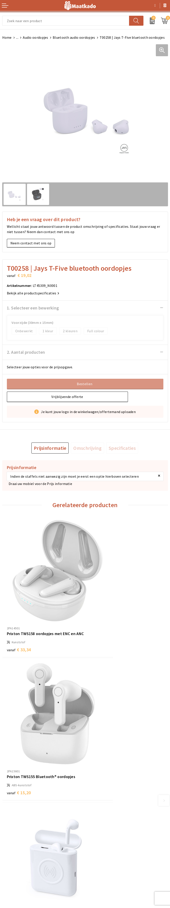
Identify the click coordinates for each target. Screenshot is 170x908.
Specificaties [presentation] (122, 448)
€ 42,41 (102, 749)
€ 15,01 (19, 737)
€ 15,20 (102, 621)
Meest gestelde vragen (105, 794)
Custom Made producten (106, 802)
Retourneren (12, 855)
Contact (8, 841)
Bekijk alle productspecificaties (33, 293)
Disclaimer (95, 862)
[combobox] (65, 21)
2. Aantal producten (26, 352)
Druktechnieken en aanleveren (111, 809)
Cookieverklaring (100, 848)
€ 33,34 (19, 627)
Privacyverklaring (101, 855)
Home (7, 37)
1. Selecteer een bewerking (33, 308)
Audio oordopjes (35, 37)
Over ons (94, 787)
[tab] (50, 448)
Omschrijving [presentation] (87, 448)
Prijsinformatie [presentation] (50, 448)
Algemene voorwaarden (105, 841)
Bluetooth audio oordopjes (74, 37)
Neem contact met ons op (31, 243)
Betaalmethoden (15, 848)
